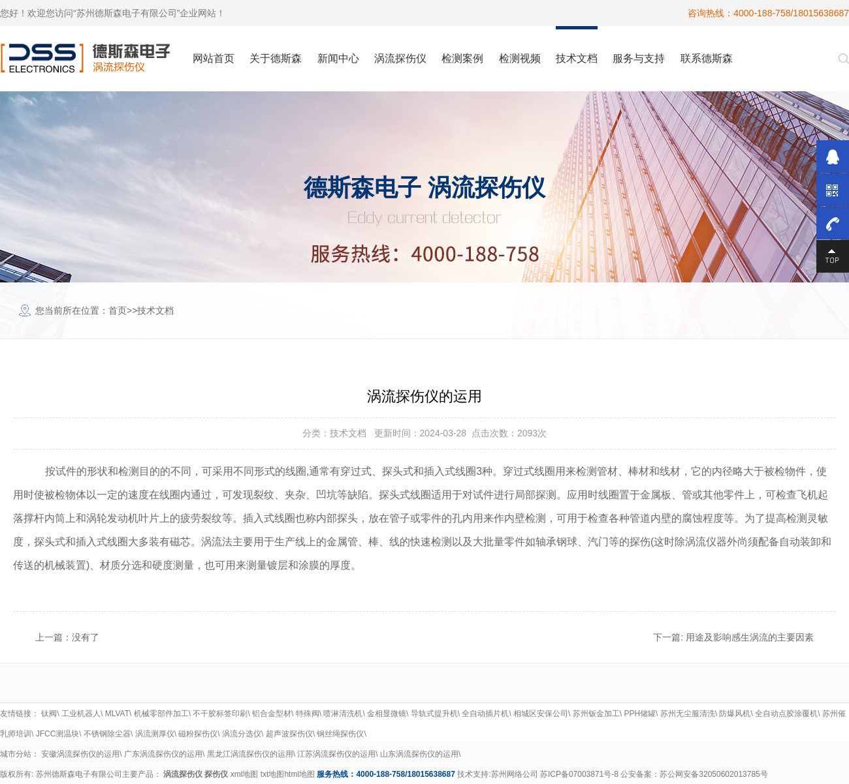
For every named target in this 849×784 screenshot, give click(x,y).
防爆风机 (734, 713)
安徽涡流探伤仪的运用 (80, 754)
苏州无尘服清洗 (687, 713)
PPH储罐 (640, 713)
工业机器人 (81, 713)
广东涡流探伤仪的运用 (163, 754)
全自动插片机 (485, 713)
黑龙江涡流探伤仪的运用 (250, 754)
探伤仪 (216, 774)
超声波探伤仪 (289, 733)
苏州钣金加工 (596, 713)
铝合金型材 (271, 713)
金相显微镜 (386, 713)
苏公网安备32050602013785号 (713, 774)
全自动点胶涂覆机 (786, 713)
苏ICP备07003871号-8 (579, 774)
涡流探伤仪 (182, 774)
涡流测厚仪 (154, 733)
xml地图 (245, 774)
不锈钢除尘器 (107, 733)
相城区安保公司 (540, 713)
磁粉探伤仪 (197, 733)
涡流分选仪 (241, 733)
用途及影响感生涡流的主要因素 (750, 637)
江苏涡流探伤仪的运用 (336, 754)
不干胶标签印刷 (220, 713)
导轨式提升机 (434, 713)
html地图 (299, 774)
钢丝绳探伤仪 (340, 733)
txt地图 (273, 774)
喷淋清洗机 (342, 713)
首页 (117, 310)
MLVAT (117, 713)
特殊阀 (307, 713)
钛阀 (49, 713)
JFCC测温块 (58, 733)
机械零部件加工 (161, 713)
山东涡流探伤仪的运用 (419, 754)
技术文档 (155, 310)
